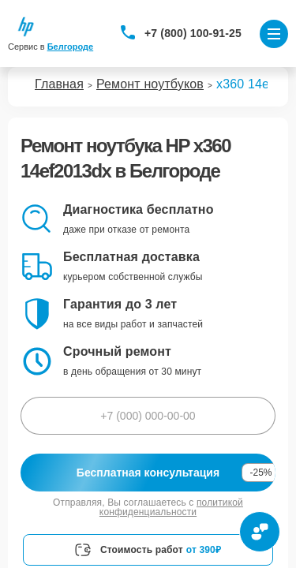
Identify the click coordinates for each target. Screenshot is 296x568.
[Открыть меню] (274, 34)
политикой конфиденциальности (171, 507)
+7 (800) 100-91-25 (193, 33)
